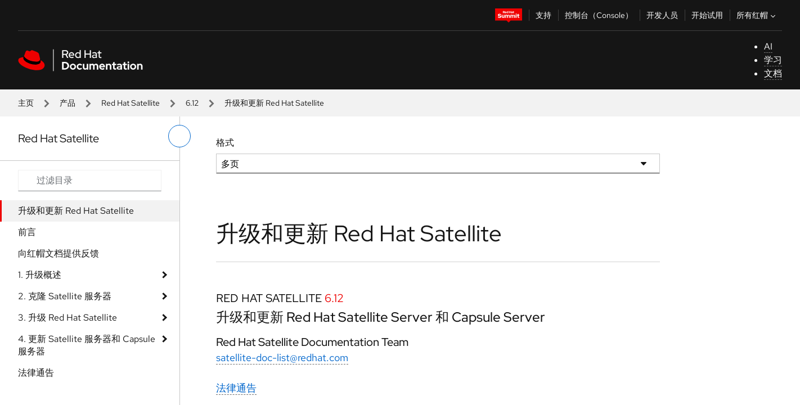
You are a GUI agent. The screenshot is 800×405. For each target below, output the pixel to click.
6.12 (192, 103)
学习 (773, 60)
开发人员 (662, 15)
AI (768, 46)
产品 (67, 103)
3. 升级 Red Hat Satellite (67, 317)
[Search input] (89, 180)
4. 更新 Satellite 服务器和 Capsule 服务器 (86, 345)
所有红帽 (757, 15)
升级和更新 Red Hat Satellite (76, 211)
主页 (26, 103)
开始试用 (707, 15)
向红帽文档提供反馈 (58, 253)
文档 (773, 73)
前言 (27, 232)
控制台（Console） (599, 15)
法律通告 (36, 373)
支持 (543, 15)
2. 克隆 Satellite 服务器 (64, 296)
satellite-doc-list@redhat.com (282, 357)
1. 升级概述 (39, 275)
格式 (225, 142)
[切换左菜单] (179, 136)
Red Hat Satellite (130, 103)
